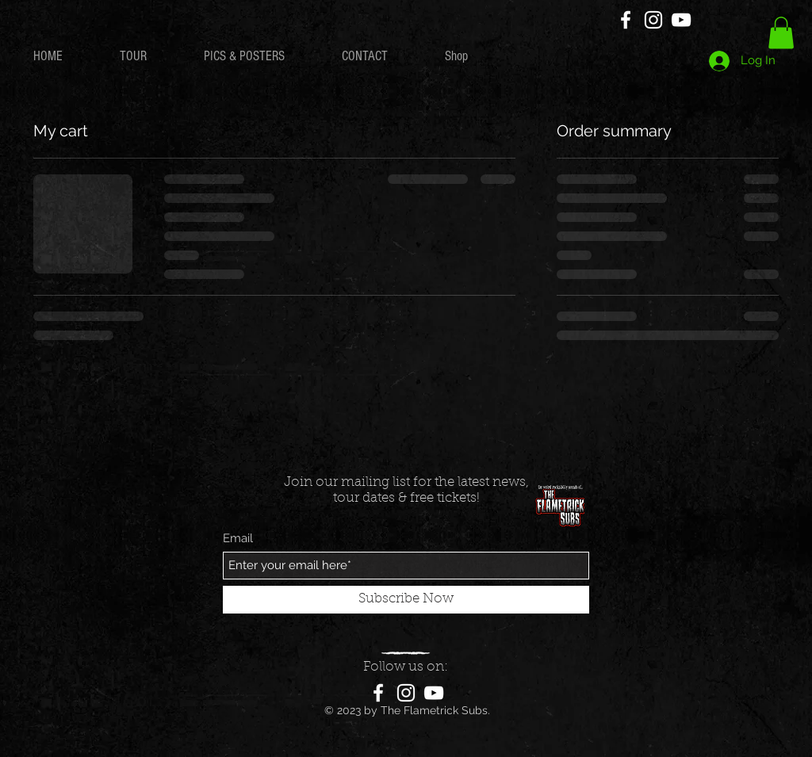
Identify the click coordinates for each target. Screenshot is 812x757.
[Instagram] (653, 20)
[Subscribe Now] (406, 600)
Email (238, 539)
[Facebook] (626, 20)
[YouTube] (681, 20)
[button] (781, 33)
